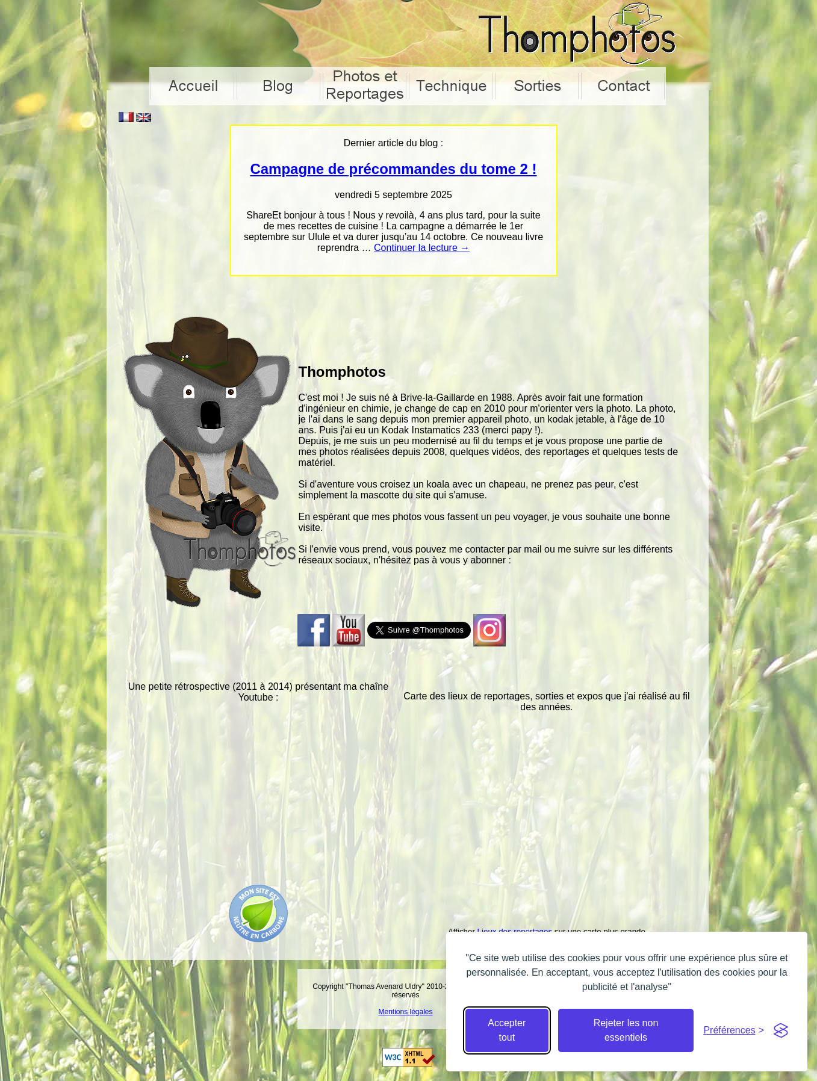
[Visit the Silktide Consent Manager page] (781, 1030)
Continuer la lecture (422, 248)
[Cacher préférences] (733, 1030)
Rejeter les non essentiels (626, 1030)
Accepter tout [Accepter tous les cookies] (507, 1030)
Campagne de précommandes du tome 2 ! (393, 169)
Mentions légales (405, 1012)
